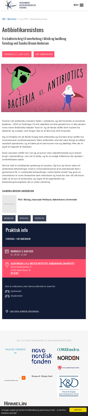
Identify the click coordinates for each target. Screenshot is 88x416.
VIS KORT (14, 273)
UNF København (44, 54)
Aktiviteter (11, 19)
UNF (4, 19)
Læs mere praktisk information (22, 311)
